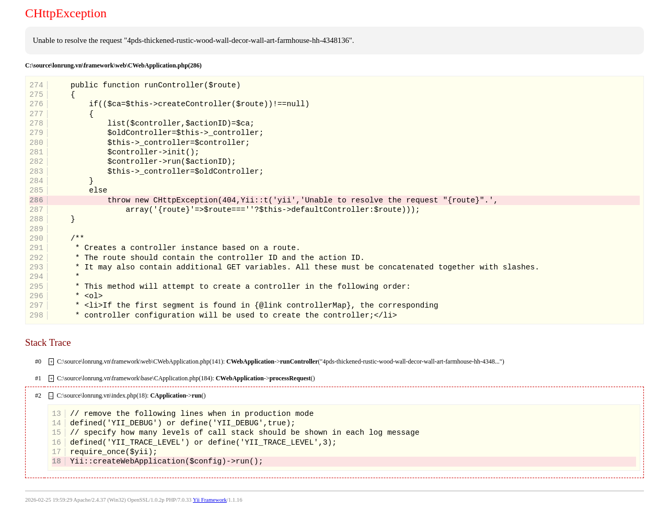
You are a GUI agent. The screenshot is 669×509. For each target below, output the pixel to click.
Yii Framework (210, 500)
